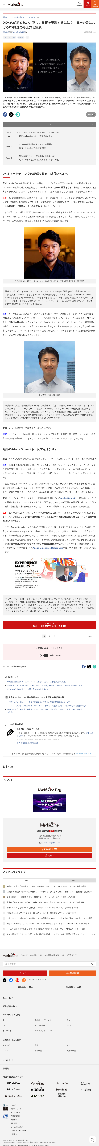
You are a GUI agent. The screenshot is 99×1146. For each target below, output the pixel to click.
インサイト (7, 1031)
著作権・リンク (16, 1109)
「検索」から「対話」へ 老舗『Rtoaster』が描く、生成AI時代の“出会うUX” (38, 702)
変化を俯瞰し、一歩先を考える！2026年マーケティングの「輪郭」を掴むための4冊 (41, 897)
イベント (8, 1060)
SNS (69, 1025)
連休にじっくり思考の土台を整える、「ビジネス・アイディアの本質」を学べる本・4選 (42, 908)
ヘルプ (13, 1105)
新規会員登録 (49, 849)
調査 (36, 1045)
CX (4, 1025)
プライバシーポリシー (18, 1130)
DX (27, 37)
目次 (71, 124)
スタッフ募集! (15, 1112)
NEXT (92, 636)
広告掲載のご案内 (25, 987)
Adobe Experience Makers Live (48, 548)
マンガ (69, 1045)
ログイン (49, 855)
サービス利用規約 (17, 1127)
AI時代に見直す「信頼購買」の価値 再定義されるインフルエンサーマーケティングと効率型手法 (46, 886)
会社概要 (14, 1123)
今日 (26, 880)
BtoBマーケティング (43, 1020)
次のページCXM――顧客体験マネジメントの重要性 (49, 624)
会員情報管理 (15, 1116)
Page (9, 146)
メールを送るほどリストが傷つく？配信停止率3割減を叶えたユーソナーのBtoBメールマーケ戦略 (46, 929)
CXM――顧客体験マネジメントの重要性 (35, 144)
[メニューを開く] (4, 4)
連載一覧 (38, 1051)
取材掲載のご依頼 (73, 987)
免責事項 (14, 1120)
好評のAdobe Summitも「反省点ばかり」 (36, 136)
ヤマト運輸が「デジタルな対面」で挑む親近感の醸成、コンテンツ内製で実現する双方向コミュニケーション (51, 934)
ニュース (8, 998)
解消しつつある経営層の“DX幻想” (32, 148)
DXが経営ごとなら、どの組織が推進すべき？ (37, 156)
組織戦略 (20, 37)
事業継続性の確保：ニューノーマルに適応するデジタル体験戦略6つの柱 (36, 682)
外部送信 (14, 1134)
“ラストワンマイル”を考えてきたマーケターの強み (39, 160)
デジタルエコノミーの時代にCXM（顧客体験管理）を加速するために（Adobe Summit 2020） (45, 685)
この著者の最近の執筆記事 (27, 743)
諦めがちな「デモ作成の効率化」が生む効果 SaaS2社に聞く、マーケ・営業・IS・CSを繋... (45, 709)
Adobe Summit (67, 498)
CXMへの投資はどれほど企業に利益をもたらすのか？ (29, 689)
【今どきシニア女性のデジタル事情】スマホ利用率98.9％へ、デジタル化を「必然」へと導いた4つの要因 (49, 918)
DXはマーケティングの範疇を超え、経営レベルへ (39, 132)
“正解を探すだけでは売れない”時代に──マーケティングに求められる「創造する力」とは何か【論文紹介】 (50, 892)
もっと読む (9, 712)
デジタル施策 (40, 1025)
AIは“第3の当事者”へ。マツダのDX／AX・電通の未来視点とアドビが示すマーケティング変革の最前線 (48, 924)
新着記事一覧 (10, 1006)
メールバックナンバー (49, 843)
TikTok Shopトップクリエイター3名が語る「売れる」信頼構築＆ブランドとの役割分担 (42, 913)
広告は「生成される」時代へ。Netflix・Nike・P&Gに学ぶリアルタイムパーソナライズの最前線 (45, 902)
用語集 (7, 1068)
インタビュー (8, 1045)
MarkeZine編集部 (19, 32)
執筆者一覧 (71, 1051)
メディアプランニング (44, 1031)
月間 (73, 880)
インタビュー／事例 (9, 37)
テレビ (69, 1020)
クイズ (5, 1051)
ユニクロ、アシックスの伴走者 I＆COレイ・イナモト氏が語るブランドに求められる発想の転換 (46, 706)
